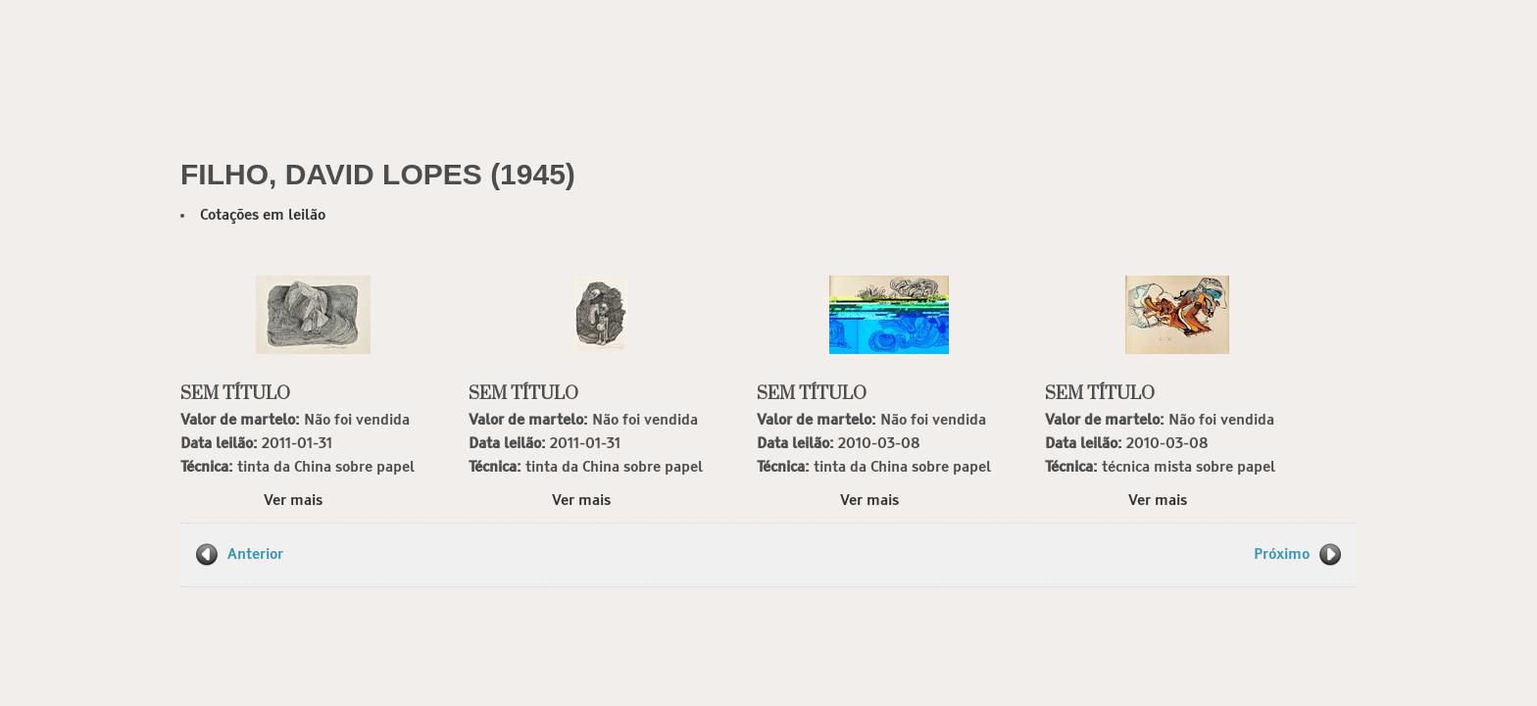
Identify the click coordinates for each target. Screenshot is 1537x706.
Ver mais (293, 500)
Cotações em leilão (262, 215)
